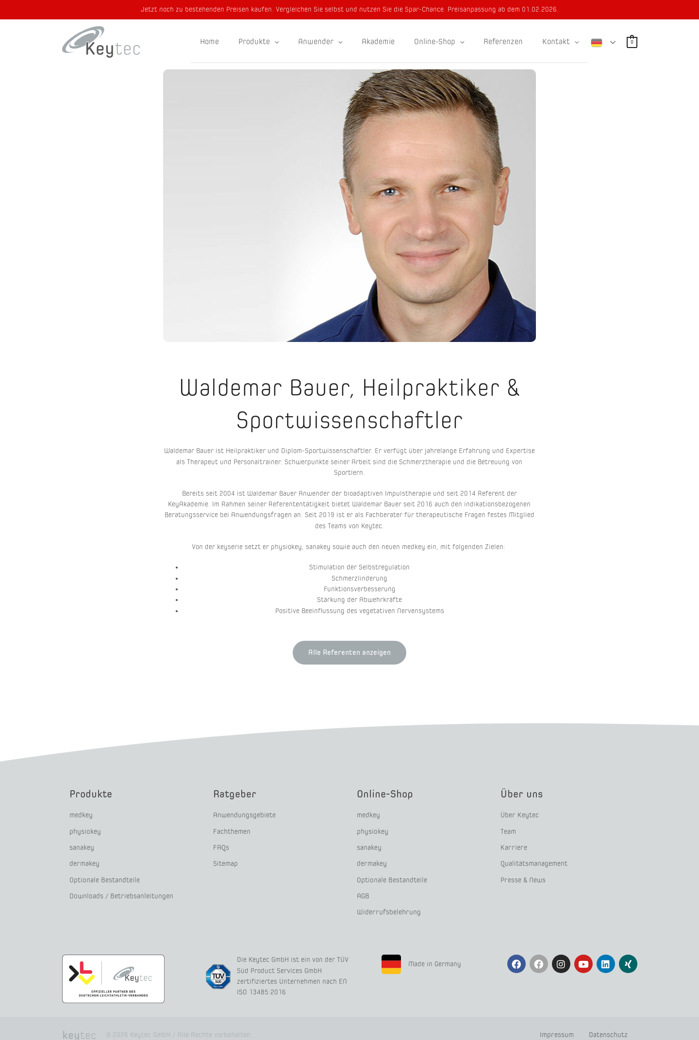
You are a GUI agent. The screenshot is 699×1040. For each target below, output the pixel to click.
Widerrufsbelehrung (388, 900)
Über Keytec (519, 814)
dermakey (84, 857)
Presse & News (522, 871)
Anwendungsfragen (261, 515)
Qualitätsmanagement (533, 857)
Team (508, 829)
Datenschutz (608, 1021)
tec (76, 1021)
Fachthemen (231, 829)
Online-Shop (388, 793)
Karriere (512, 843)
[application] (295, 42)
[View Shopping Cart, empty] (632, 42)
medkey (81, 814)
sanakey (81, 843)
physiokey (84, 829)
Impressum (552, 1021)
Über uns (523, 793)
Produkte (93, 793)
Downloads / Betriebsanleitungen (120, 885)
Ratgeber (237, 793)
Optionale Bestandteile (104, 871)
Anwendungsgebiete (244, 814)
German (596, 41)
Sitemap (225, 857)
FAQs (221, 843)
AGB (363, 885)
